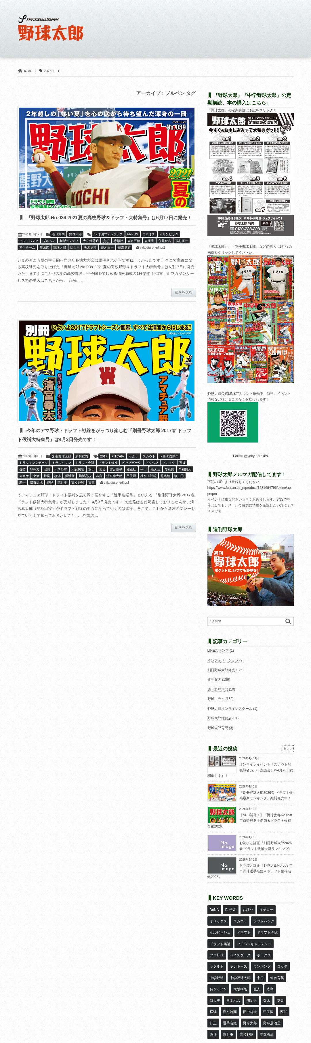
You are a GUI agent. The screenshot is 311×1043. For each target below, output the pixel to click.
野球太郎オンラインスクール (229, 709)
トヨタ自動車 (169, 466)
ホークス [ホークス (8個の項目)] (263, 942)
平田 (143, 479)
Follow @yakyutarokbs (250, 456)
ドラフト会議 (84, 472)
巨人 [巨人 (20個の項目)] (233, 967)
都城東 (44, 257)
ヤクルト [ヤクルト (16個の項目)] (283, 942)
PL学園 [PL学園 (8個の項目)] (230, 909)
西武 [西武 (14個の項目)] (249, 984)
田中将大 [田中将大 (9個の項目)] (217, 984)
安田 (91, 479)
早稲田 (169, 479)
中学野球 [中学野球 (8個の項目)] (280, 950)
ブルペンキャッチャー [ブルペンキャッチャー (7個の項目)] (253, 934)
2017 (103, 466)
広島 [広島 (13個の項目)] (246, 967)
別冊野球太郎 (61, 466)
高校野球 (77, 492)
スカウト (149, 466)
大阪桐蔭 (77, 479)
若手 (22, 492)
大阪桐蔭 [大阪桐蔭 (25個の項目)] (217, 967)
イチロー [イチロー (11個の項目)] (265, 909)
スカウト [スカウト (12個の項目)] (240, 917)
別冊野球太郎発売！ (223, 670)
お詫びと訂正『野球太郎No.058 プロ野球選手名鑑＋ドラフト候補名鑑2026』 (250, 871)
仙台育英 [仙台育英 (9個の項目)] (256, 959)
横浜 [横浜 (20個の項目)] (255, 975)
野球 (50, 492)
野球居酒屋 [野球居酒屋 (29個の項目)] (238, 992)
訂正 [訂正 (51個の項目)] (262, 984)
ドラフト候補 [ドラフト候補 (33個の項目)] (220, 934)
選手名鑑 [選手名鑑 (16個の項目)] (279, 984)
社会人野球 (148, 486)
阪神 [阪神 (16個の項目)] (256, 992)
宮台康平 (116, 479)
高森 (91, 492)
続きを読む (183, 302)
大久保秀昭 (91, 250)
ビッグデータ (131, 472)
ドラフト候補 (108, 472)
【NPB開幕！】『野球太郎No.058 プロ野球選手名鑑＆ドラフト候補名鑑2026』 (249, 820)
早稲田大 (185, 479)
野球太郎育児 (217, 728)
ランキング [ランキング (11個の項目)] (241, 950)
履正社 (131, 479)
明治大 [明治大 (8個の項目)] (215, 975)
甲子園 (131, 486)
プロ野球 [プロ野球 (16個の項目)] (217, 942)
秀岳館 (165, 486)
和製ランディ (69, 250)
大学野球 (60, 479)
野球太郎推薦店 (219, 718)
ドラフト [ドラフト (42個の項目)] (243, 925)
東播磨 (149, 250)
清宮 (99, 486)
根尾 (47, 486)
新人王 (156, 479)
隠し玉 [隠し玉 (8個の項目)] (271, 992)
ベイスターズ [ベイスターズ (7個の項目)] (240, 942)
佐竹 (22, 479)
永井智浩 (164, 250)
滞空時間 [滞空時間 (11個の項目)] (272, 975)
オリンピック (168, 243)
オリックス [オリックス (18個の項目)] (218, 917)
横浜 (57, 486)
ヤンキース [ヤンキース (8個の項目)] (218, 950)
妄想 (106, 250)
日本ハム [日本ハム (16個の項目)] (279, 967)
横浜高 (70, 486)
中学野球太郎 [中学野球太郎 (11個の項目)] (220, 959)
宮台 (102, 479)
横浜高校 (85, 486)
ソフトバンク (28, 250)
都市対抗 (36, 492)
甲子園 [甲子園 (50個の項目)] (235, 984)
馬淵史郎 (90, 257)
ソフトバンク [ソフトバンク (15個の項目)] (263, 917)
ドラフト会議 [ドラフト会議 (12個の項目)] (266, 925)
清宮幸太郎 (114, 486)
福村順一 (181, 250)
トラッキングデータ (33, 472)
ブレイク (168, 472)
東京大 (24, 486)
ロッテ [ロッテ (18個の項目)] (261, 950)
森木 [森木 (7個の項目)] (229, 975)
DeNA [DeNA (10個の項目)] (214, 909)
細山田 (179, 486)
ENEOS (132, 243)
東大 (36, 486)
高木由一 (107, 257)
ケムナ (133, 466)
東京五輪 (133, 250)
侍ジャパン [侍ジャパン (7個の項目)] (278, 959)
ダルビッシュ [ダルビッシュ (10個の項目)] (220, 925)
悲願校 (118, 250)
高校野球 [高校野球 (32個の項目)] (217, 1001)
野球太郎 (75, 243)
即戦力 (34, 479)
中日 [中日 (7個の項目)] (239, 959)
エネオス (148, 243)
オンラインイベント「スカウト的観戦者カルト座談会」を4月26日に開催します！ (250, 770)
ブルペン (49, 250)
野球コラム (216, 699)
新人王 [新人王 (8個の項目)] (261, 967)
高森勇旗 (124, 257)
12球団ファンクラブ (108, 243)
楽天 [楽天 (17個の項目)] (242, 975)
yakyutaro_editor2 (152, 257)
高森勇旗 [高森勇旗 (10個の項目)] (236, 1001)
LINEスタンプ (218, 651)
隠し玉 (75, 257)
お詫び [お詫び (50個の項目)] (247, 909)
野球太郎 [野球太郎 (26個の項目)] (217, 992)
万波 (182, 472)
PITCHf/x (118, 466)
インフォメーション (223, 660)
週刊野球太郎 (217, 689)
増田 (47, 479)
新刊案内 (58, 243)
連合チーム (27, 257)
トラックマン (61, 472)
